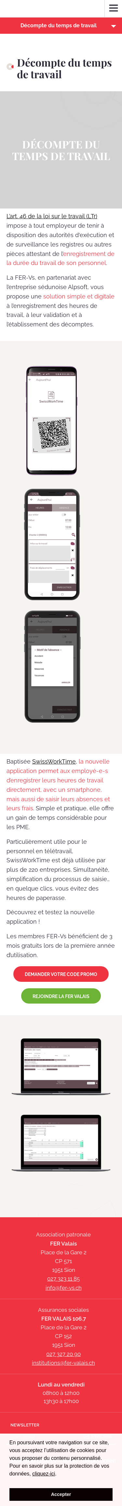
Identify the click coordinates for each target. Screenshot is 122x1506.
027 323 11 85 (63, 1278)
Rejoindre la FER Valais (61, 996)
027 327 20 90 (63, 1354)
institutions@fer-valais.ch (63, 1363)
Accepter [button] (61, 1494)
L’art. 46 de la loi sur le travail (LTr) (52, 216)
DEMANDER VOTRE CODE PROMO (61, 974)
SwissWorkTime (54, 761)
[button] (61, 26)
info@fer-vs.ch (64, 1288)
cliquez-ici (43, 1473)
